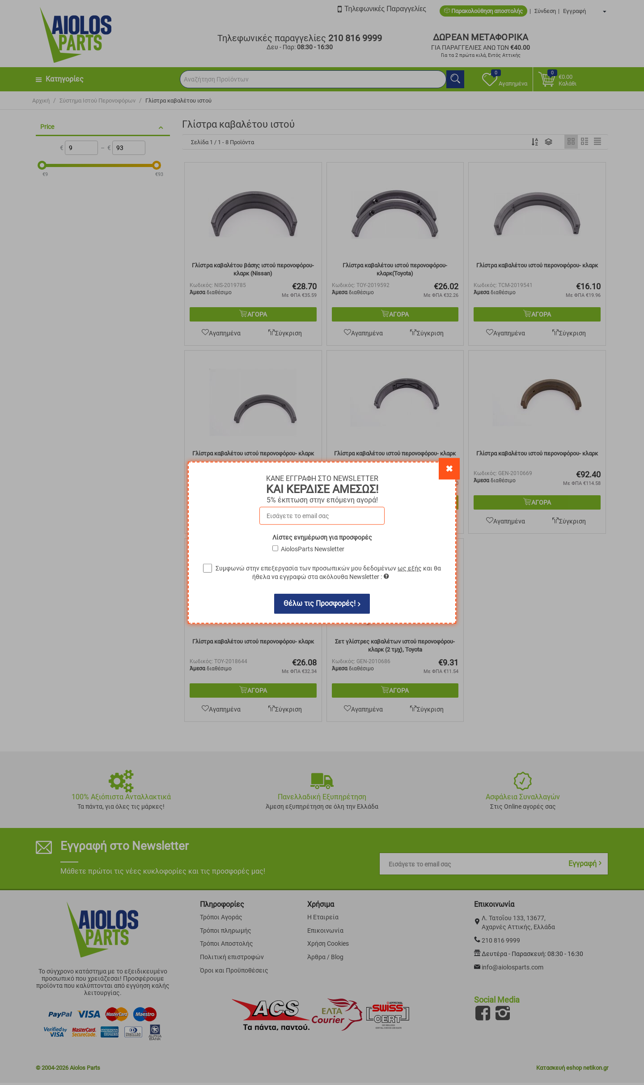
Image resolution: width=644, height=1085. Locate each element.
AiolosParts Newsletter (312, 548)
